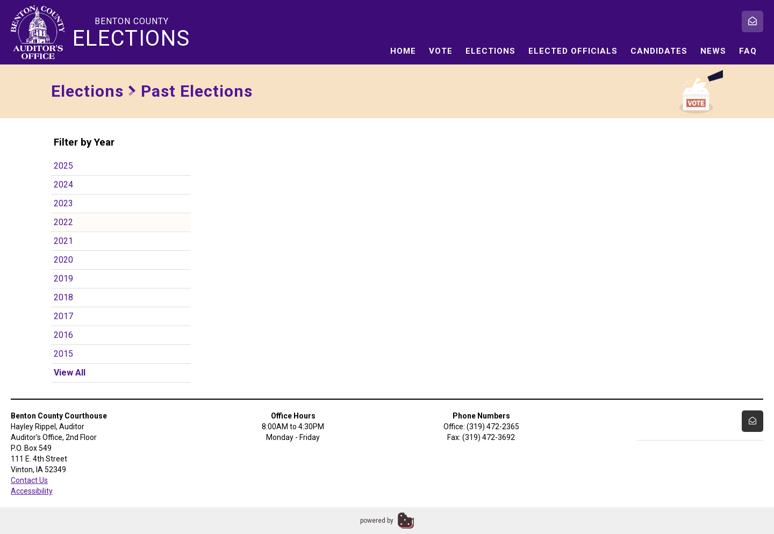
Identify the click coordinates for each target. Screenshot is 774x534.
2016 (63, 335)
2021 (63, 241)
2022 (63, 222)
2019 (63, 278)
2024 (63, 184)
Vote (441, 51)
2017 (63, 316)
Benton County (131, 32)
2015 (63, 354)
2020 (63, 260)
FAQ (748, 51)
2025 (63, 166)
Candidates (658, 51)
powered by (376, 520)
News (713, 51)
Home (403, 51)
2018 (63, 297)
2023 (63, 203)
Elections (490, 51)
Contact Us (29, 480)
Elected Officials (573, 51)
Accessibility (32, 491)
